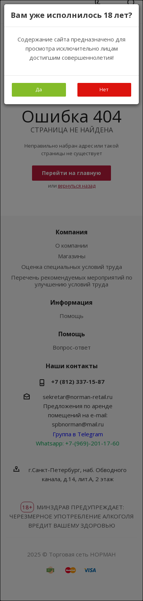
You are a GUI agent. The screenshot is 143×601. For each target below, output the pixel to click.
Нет (104, 89)
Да (38, 89)
